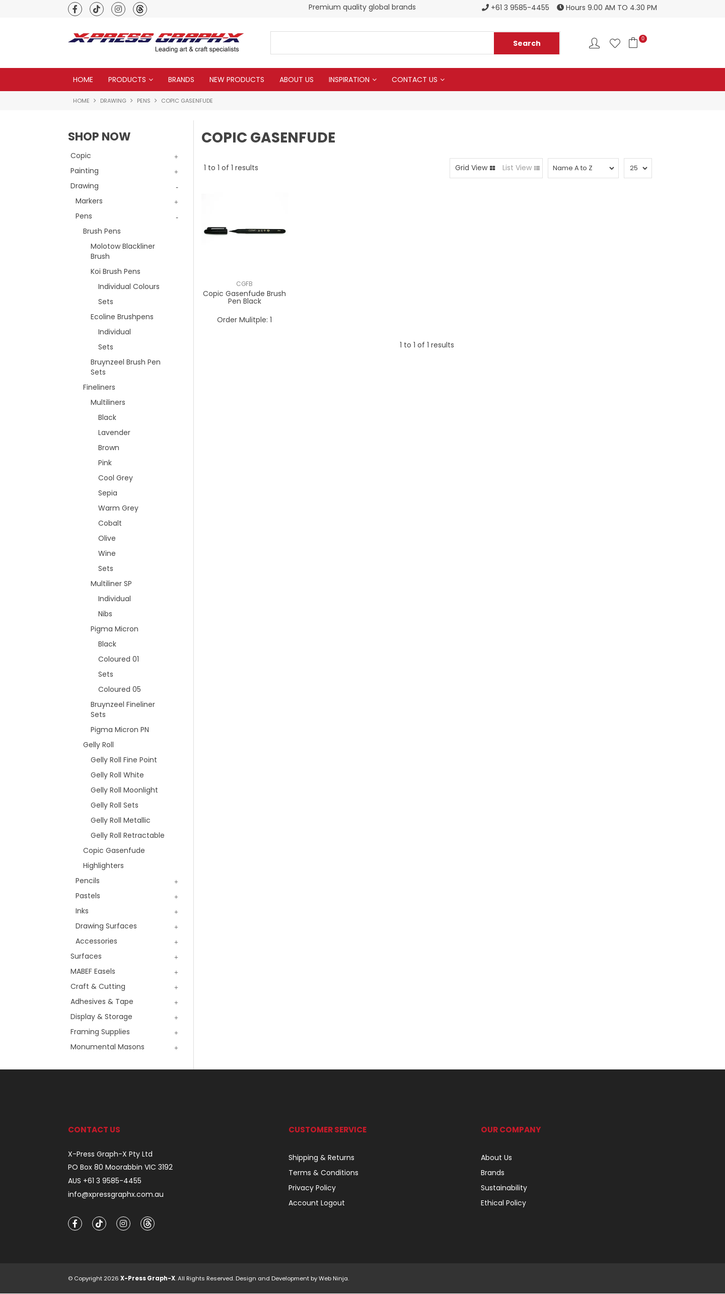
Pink (105, 463)
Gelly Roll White (117, 775)
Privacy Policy (312, 1188)
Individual (114, 332)
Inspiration (349, 80)
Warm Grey (118, 508)
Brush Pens (102, 231)
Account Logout (316, 1203)
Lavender (114, 432)
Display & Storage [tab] (101, 1017)
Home (83, 80)
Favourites (615, 43)
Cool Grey (115, 478)
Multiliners (108, 402)
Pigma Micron (114, 629)
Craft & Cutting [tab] (97, 986)
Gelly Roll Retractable (128, 835)
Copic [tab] (80, 156)
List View (517, 168)
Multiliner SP (111, 584)
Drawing (113, 101)
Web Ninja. (334, 1279)
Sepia (107, 493)
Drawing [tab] (84, 186)
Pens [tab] (84, 216)
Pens (144, 101)
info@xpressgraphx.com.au (116, 1195)
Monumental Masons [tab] (107, 1047)
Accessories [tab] (96, 941)
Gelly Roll (98, 745)
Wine (107, 553)
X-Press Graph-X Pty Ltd (110, 1154)
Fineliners (99, 387)
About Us (296, 80)
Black (107, 417)
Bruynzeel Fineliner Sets (123, 709)
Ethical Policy (503, 1203)
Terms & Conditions (323, 1173)
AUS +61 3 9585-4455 (104, 1181)
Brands (181, 80)
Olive (107, 538)
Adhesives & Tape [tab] (101, 1001)
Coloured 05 (119, 689)
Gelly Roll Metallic (121, 820)
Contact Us (415, 80)
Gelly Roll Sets (114, 805)
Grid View (471, 168)
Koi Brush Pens (115, 271)
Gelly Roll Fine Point (124, 760)
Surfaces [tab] (86, 956)
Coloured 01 (118, 659)
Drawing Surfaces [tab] (106, 926)
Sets (105, 302)
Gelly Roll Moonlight (124, 790)
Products (127, 80)
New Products (236, 80)
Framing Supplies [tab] (100, 1032)
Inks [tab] (82, 911)
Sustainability (504, 1188)
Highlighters (103, 865)
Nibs (105, 614)
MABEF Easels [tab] (92, 971)
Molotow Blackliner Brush (123, 251)
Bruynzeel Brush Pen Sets (126, 367)
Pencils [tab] (88, 881)
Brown (108, 448)
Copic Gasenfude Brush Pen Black (244, 298)
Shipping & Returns (321, 1158)
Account (594, 43)
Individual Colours (129, 286)
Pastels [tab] (88, 896)
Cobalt (110, 523)
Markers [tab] (89, 201)
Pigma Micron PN (120, 730)
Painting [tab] (84, 171)
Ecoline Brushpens (122, 317)
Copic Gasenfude (114, 850)
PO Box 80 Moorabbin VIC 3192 (120, 1168)
